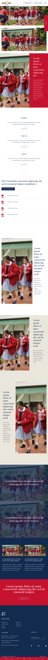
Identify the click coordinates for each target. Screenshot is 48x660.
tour (38, 3)
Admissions (18, 622)
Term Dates (18, 624)
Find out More (36, 102)
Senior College (5, 624)
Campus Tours (4, 622)
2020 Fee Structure (8, 188)
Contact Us (4, 627)
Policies (3, 625)
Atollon (45, 656)
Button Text (24, 598)
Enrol (28, 3)
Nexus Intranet (19, 625)
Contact (46, 23)
